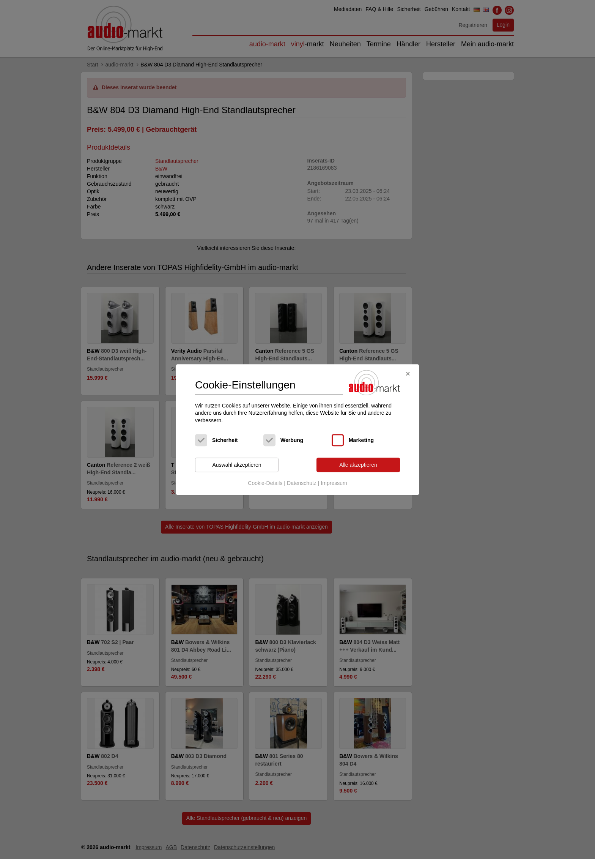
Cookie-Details (265, 483)
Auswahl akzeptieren (236, 465)
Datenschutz (301, 483)
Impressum (334, 483)
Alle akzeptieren (358, 465)
